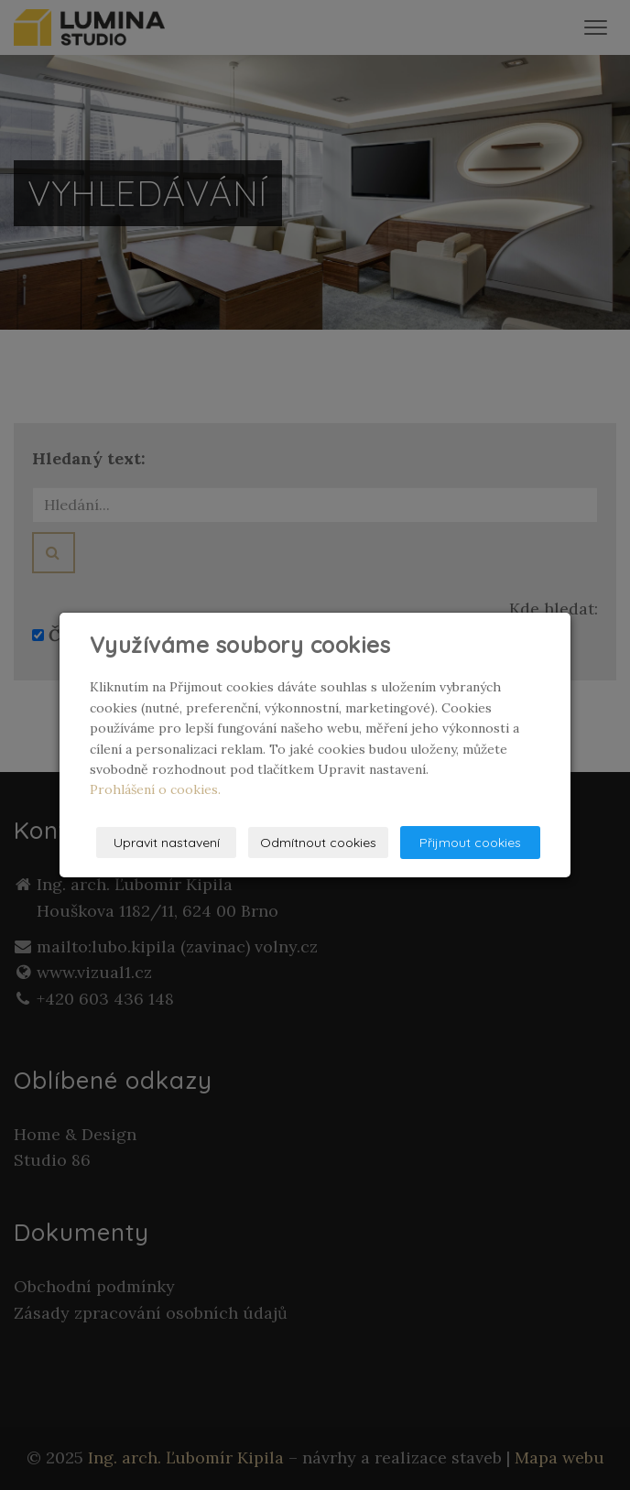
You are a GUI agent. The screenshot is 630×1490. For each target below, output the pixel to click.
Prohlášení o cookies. (155, 789)
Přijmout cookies (470, 842)
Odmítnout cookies (318, 842)
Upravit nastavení (167, 842)
